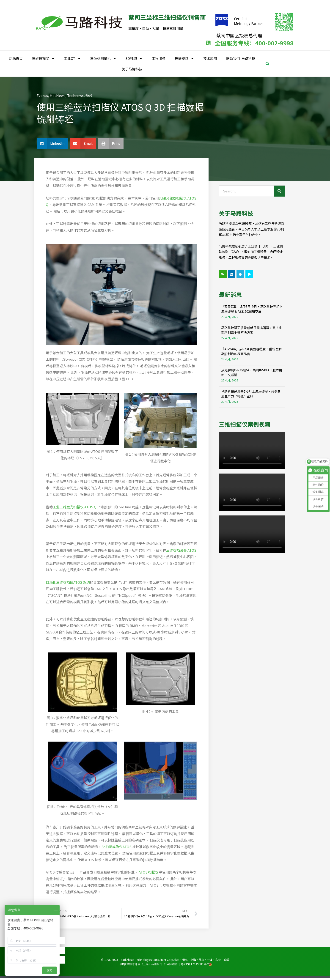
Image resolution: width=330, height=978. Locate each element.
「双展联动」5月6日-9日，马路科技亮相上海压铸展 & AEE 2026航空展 (252, 309)
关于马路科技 (132, 68)
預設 (88, 95)
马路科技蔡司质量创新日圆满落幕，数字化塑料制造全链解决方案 (251, 330)
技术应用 (210, 58)
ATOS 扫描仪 (148, 872)
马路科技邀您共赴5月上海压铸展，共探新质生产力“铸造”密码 (251, 393)
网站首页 (16, 58)
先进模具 (184, 59)
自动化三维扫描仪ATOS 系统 (68, 582)
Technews (75, 95)
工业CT (72, 59)
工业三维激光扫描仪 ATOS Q (74, 506)
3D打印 (134, 59)
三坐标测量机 (103, 59)
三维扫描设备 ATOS (181, 550)
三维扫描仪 (43, 59)
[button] (267, 63)
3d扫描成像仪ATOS (117, 846)
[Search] (279, 191)
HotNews (57, 95)
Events (42, 95)
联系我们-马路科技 (240, 58)
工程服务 (158, 58)
